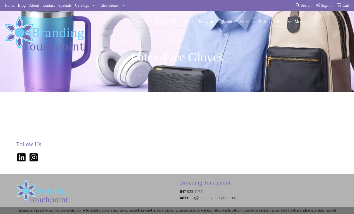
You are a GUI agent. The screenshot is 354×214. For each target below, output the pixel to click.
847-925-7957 (191, 191)
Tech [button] (262, 22)
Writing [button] (280, 22)
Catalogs (82, 5)
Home (9, 5)
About (34, 5)
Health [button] (227, 22)
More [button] (299, 22)
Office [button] (245, 22)
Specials (64, 5)
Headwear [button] (205, 22)
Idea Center (109, 5)
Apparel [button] (141, 22)
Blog (22, 5)
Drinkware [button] (180, 22)
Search (304, 5)
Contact (48, 5)
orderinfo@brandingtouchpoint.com (208, 197)
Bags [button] (160, 22)
